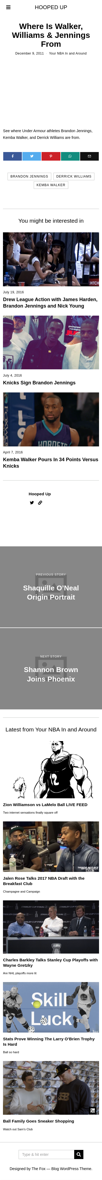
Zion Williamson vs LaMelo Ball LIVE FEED (45, 804)
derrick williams (74, 176)
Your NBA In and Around (68, 53)
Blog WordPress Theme (71, 1169)
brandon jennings (29, 176)
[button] (78, 1154)
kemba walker (51, 185)
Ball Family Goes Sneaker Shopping (38, 1121)
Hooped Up (40, 494)
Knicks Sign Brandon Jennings (39, 382)
